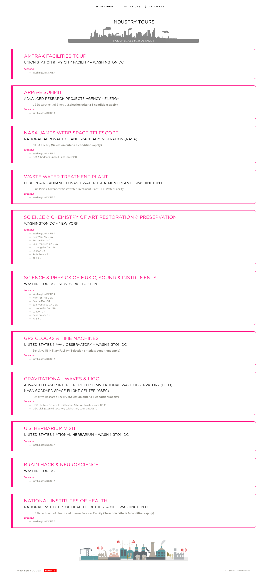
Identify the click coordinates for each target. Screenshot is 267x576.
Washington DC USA (29, 570)
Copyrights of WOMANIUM (237, 570)
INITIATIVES (131, 6)
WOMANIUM (105, 6)
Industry (156, 6)
